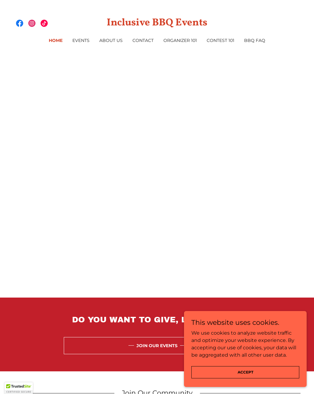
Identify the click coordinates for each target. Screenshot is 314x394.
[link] (19, 23)
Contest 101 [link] (220, 40)
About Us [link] (111, 40)
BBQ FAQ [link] (254, 40)
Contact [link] (143, 40)
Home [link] (56, 40)
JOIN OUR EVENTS (157, 345)
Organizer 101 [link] (180, 40)
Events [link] (81, 40)
